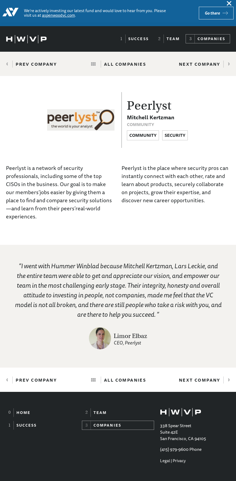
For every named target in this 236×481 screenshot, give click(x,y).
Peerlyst (149, 105)
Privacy (179, 461)
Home (23, 413)
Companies (211, 39)
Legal (165, 461)
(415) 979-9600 (174, 449)
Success (138, 39)
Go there (212, 13)
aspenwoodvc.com (58, 15)
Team (173, 39)
